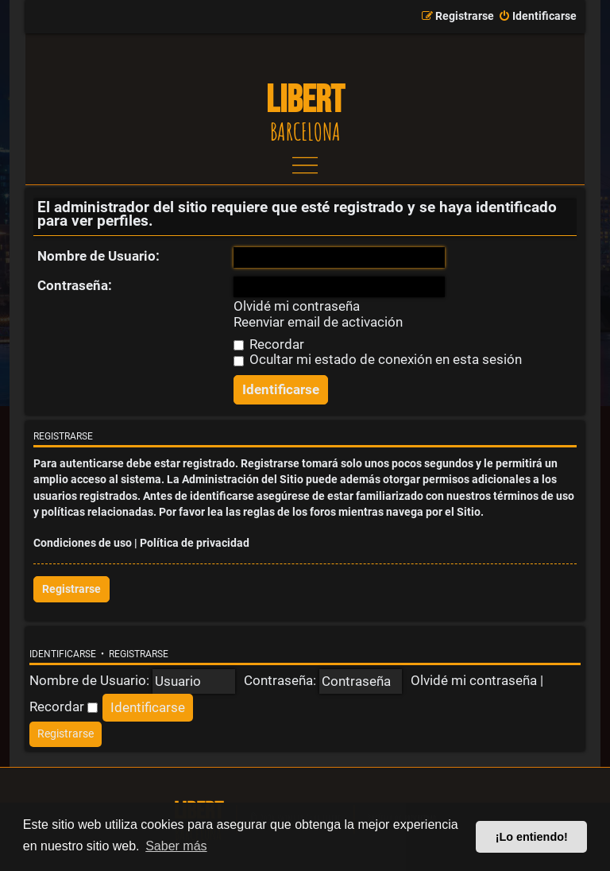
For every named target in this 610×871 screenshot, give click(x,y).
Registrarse (71, 589)
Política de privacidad (194, 543)
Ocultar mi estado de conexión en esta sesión (378, 359)
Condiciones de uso (82, 543)
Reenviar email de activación (318, 322)
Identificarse (62, 654)
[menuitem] (537, 16)
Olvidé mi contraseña (297, 306)
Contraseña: (74, 285)
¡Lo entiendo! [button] (532, 836)
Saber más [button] (176, 846)
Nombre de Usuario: (98, 256)
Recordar (269, 344)
